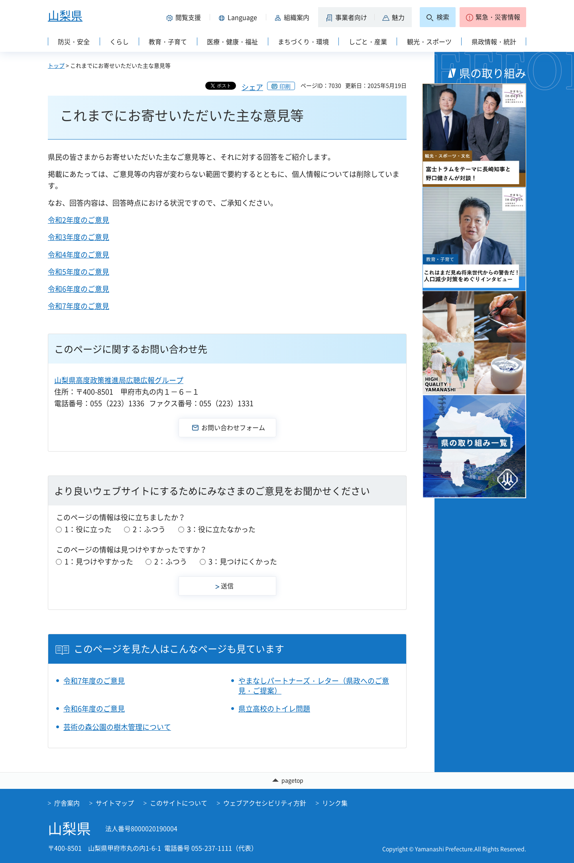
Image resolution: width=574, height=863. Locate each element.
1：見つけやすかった (99, 561)
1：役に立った (88, 529)
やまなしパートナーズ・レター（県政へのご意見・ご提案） (313, 686)
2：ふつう (149, 529)
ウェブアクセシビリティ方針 (264, 803)
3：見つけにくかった (242, 561)
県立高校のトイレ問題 (274, 709)
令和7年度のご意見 (78, 306)
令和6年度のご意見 (78, 288)
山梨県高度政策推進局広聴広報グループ (118, 380)
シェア (252, 87)
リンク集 (335, 803)
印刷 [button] (285, 86)
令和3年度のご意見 (78, 237)
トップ (56, 65)
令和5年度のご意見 (78, 271)
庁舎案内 (67, 803)
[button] (185, 17)
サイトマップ (115, 803)
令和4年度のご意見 (78, 254)
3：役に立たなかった (221, 529)
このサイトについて (178, 803)
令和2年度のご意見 (78, 219)
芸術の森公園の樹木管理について (117, 727)
